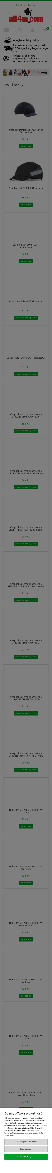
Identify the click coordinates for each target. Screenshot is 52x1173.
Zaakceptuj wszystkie (26, 1157)
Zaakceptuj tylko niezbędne (26, 1142)
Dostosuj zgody (26, 1149)
